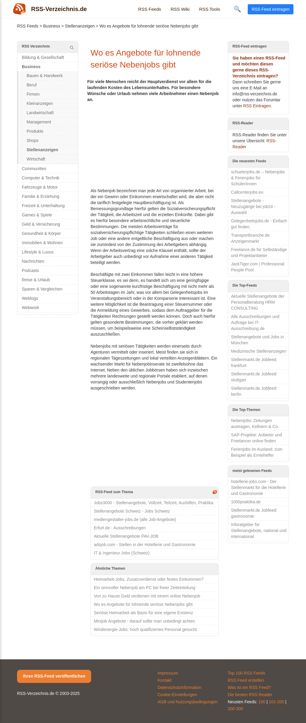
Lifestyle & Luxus (37, 252)
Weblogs (30, 298)
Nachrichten (33, 261)
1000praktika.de (246, 501)
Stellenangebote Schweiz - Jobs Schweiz (132, 511)
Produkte (35, 131)
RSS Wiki (180, 9)
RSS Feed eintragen (271, 9)
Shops (33, 140)
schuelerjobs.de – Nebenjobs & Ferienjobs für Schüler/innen (258, 177)
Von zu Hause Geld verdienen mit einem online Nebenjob (147, 596)
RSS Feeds (149, 9)
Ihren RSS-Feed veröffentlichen (54, 676)
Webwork (30, 307)
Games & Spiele (37, 215)
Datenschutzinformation (179, 687)
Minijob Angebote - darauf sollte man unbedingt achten (144, 621)
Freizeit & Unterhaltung (43, 205)
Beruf (31, 84)
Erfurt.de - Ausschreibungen (120, 527)
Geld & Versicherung (41, 224)
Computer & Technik (40, 177)
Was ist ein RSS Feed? (249, 687)
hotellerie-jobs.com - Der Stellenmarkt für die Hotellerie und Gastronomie (258, 487)
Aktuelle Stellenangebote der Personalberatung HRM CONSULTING (257, 302)
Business (51, 26)
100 (261, 701)
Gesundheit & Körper (41, 233)
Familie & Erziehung (40, 196)
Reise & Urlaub (36, 279)
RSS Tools (209, 9)
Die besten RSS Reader (250, 694)
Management (39, 122)
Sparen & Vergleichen (42, 289)
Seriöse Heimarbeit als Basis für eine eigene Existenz (143, 612)
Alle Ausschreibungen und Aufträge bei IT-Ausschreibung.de (255, 322)
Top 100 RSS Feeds (246, 673)
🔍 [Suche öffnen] (237, 9)
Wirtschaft (36, 159)
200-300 (235, 708)
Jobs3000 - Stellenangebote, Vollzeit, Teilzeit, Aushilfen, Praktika (153, 502)
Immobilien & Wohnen (42, 242)
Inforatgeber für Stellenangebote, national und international (258, 530)
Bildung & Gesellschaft (43, 57)
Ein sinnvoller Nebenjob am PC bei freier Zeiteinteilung (144, 587)
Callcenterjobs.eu (247, 192)
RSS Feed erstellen (246, 680)
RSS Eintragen (257, 105)
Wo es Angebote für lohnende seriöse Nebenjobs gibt (143, 604)
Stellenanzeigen (80, 26)
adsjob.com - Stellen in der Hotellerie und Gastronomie (144, 544)
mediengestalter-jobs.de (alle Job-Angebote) (135, 519)
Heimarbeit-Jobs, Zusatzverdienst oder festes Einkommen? (149, 579)
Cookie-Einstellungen (177, 694)
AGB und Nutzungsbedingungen (187, 701)
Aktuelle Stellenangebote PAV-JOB (126, 536)
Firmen (33, 94)
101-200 (276, 701)
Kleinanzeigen (40, 103)
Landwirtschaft (40, 112)
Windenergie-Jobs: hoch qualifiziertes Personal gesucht (145, 629)
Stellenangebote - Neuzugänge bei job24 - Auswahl (253, 206)
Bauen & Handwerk (45, 75)
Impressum (167, 673)
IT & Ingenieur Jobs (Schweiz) (122, 553)
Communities (34, 168)
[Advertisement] (155, 144)
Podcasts (30, 270)
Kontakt (164, 680)
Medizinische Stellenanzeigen (258, 351)
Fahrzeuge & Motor (40, 187)
